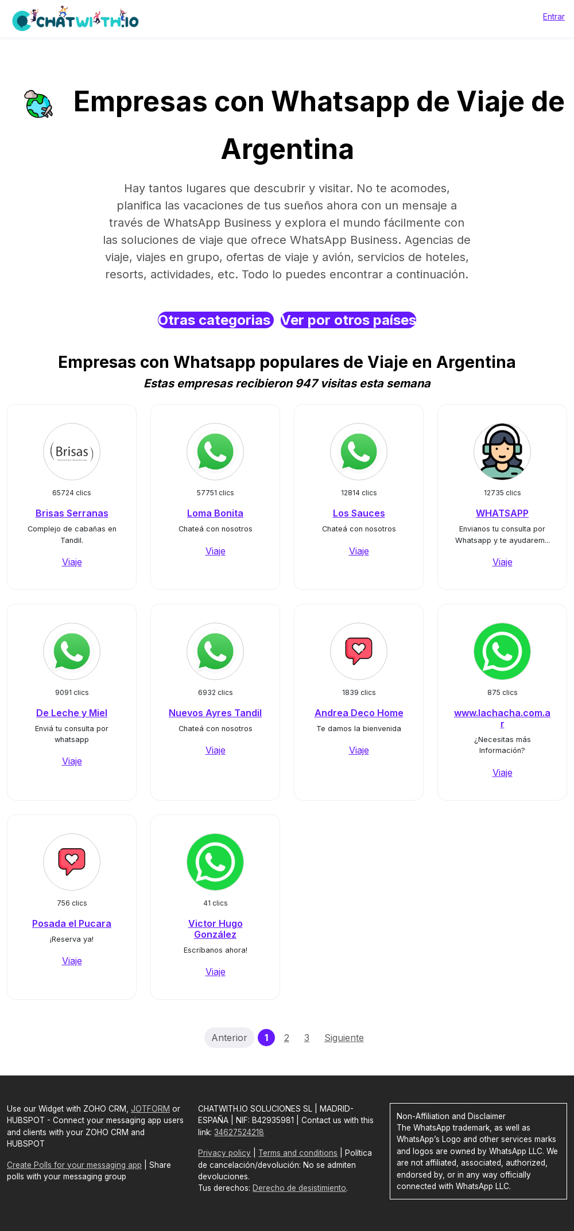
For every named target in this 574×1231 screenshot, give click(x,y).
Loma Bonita (215, 513)
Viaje (72, 562)
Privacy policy (224, 1153)
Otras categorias (216, 320)
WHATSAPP (502, 513)
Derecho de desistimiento (299, 1188)
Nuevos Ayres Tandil (215, 713)
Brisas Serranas (72, 513)
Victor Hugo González (215, 929)
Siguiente (344, 1037)
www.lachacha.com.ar (502, 718)
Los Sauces (359, 513)
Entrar (554, 16)
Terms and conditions (298, 1153)
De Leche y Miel (71, 713)
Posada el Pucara (71, 923)
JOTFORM (150, 1108)
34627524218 (239, 1132)
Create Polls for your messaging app (74, 1165)
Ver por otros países (348, 320)
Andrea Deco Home (359, 713)
